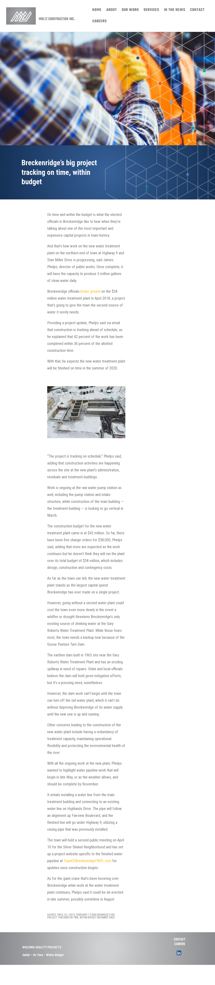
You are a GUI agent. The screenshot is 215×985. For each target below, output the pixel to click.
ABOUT (111, 11)
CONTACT (197, 11)
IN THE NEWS (174, 11)
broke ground (90, 291)
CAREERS (99, 22)
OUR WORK (130, 11)
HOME (97, 11)
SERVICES (151, 11)
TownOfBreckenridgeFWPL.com (87, 861)
